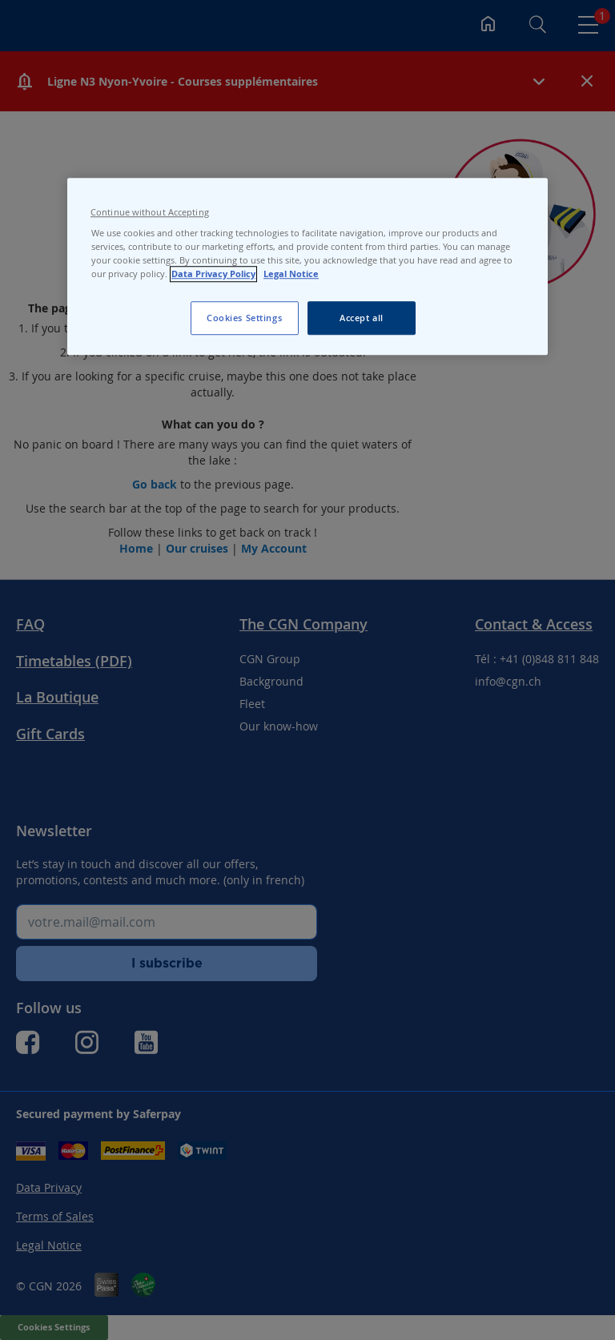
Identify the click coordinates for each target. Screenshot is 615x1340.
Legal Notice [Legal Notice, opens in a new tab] (291, 274)
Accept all (362, 318)
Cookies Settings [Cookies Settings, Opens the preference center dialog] (244, 318)
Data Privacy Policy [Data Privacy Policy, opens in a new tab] (213, 274)
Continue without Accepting (149, 212)
